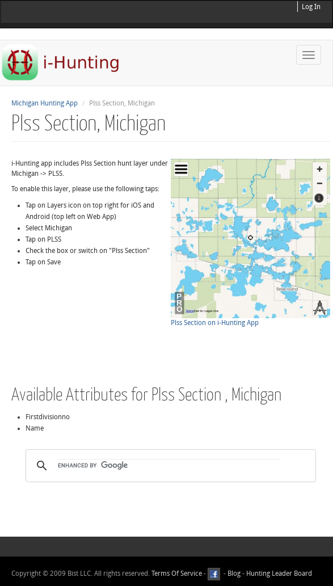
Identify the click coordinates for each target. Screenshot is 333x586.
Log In (311, 7)
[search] (169, 466)
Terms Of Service (176, 573)
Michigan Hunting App (44, 103)
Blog (234, 573)
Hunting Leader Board (278, 573)
